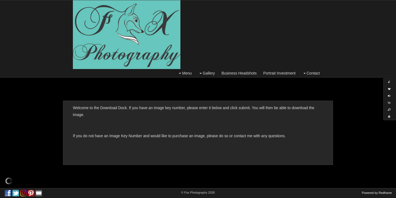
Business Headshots (239, 73)
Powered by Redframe (377, 192)
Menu (185, 73)
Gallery (206, 73)
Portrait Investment (279, 73)
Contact (311, 73)
